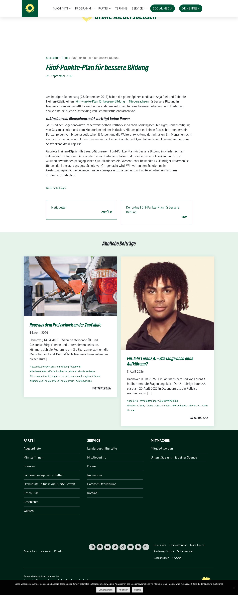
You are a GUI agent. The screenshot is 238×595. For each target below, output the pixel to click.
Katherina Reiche (58, 366)
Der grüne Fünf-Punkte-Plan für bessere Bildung (156, 207)
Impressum (94, 470)
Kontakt (92, 488)
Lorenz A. (195, 400)
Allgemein (75, 361)
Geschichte (31, 497)
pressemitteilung (60, 361)
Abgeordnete (32, 443)
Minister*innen (33, 452)
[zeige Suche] (208, 3)
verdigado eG (82, 575)
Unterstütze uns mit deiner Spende (174, 452)
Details (137, 590)
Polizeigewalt (180, 400)
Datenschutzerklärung (101, 479)
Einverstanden (106, 590)
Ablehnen (123, 590)
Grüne (73, 366)
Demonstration (39, 370)
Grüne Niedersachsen (126, 16)
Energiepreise (66, 375)
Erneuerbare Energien (79, 370)
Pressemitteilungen (56, 182)
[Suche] (203, 3)
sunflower (49, 575)
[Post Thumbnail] (70, 281)
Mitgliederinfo (96, 452)
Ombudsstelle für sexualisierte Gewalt (49, 479)
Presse (91, 461)
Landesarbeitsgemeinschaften (43, 470)
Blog (65, 52)
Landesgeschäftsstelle (102, 443)
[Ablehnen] (234, 587)
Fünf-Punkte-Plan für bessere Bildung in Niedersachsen (112, 96)
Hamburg (36, 375)
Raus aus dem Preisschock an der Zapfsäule (65, 319)
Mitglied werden (162, 443)
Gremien (29, 461)
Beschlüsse (31, 488)
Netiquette (81, 204)
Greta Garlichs (84, 375)
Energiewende (57, 370)
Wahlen (29, 506)
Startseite (52, 52)
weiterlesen (101, 383)
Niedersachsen (38, 366)
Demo (97, 370)
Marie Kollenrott (87, 366)
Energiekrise (50, 375)
